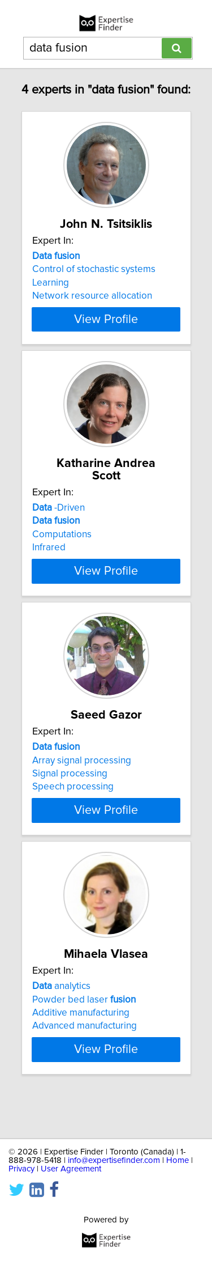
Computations (62, 547)
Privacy (21, 1169)
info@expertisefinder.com (114, 1160)
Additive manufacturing (80, 1050)
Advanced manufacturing (84, 1063)
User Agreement (71, 1169)
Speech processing (73, 811)
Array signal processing (81, 785)
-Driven (58, 520)
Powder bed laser (84, 1036)
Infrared (49, 560)
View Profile (106, 331)
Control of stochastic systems (93, 282)
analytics (61, 1023)
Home (177, 1160)
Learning (50, 295)
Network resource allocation (92, 308)
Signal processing (69, 798)
